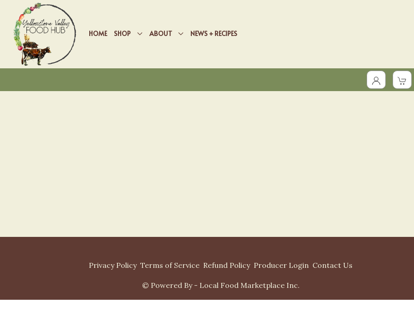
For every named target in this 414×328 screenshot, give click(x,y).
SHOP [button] (128, 33)
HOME (98, 33)
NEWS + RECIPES (213, 33)
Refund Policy (226, 265)
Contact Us (332, 265)
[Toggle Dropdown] (376, 80)
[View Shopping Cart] (402, 80)
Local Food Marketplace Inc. (249, 285)
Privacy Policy (113, 265)
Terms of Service (169, 265)
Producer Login (281, 265)
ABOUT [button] (166, 33)
